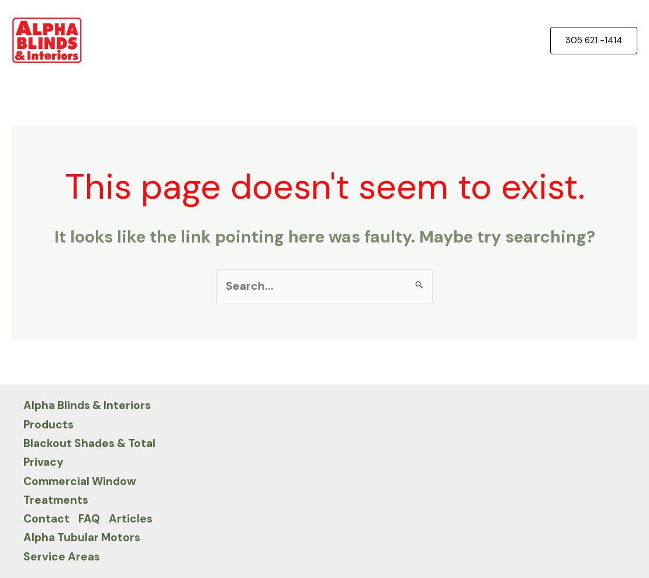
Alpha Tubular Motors (81, 537)
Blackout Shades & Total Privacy (89, 452)
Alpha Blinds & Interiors (87, 405)
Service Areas (61, 556)
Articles (131, 518)
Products (48, 424)
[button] (593, 40)
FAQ (89, 518)
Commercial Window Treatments (79, 490)
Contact (46, 518)
